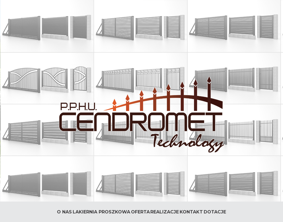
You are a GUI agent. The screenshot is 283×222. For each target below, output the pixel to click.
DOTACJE (215, 212)
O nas (64, 212)
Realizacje (164, 212)
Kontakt (191, 212)
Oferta (140, 212)
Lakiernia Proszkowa (101, 212)
